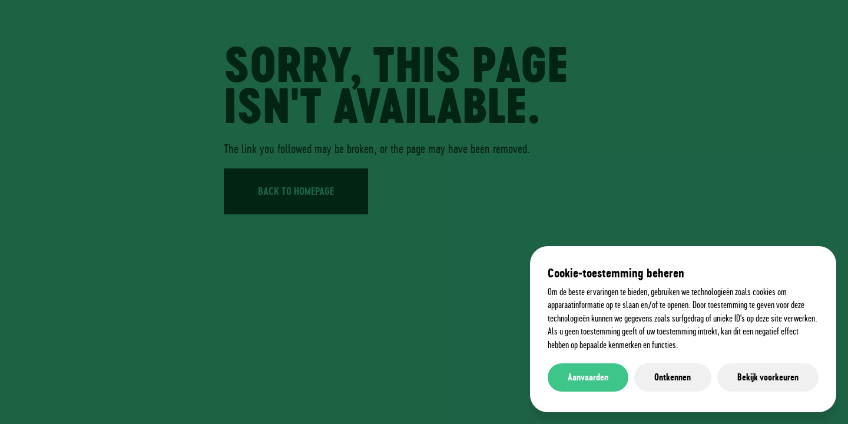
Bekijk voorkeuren (768, 377)
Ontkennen (672, 377)
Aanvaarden (588, 377)
